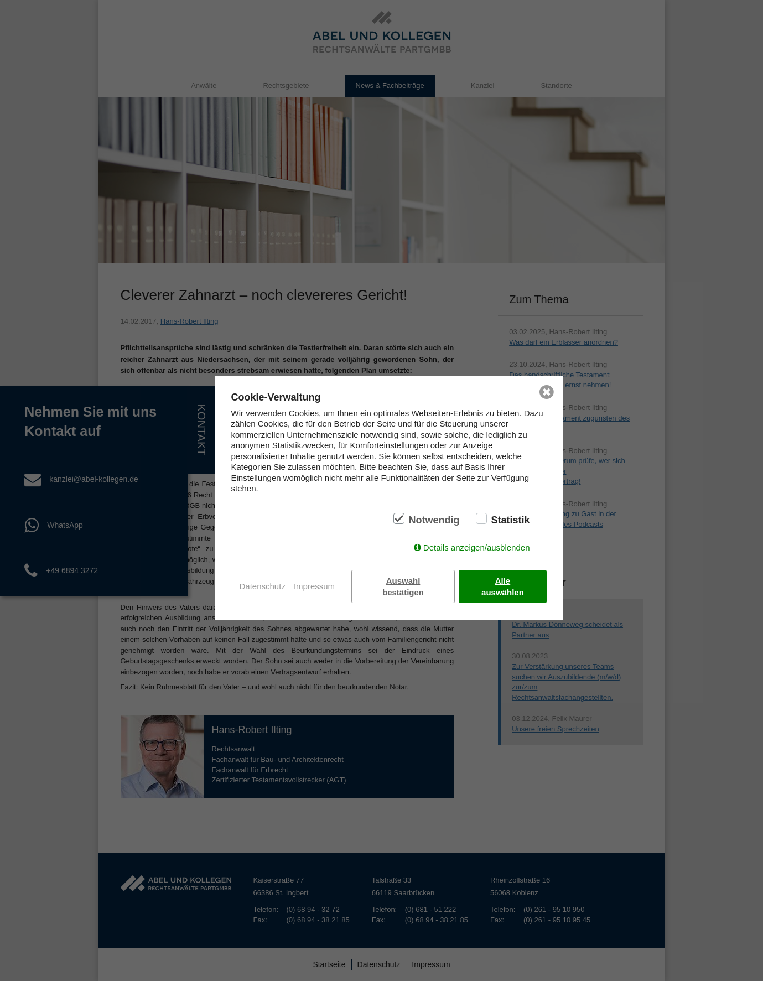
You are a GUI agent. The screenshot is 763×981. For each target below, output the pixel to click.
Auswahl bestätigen (403, 586)
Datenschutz (263, 586)
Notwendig (433, 520)
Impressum (314, 586)
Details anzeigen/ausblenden (476, 547)
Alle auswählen (502, 586)
